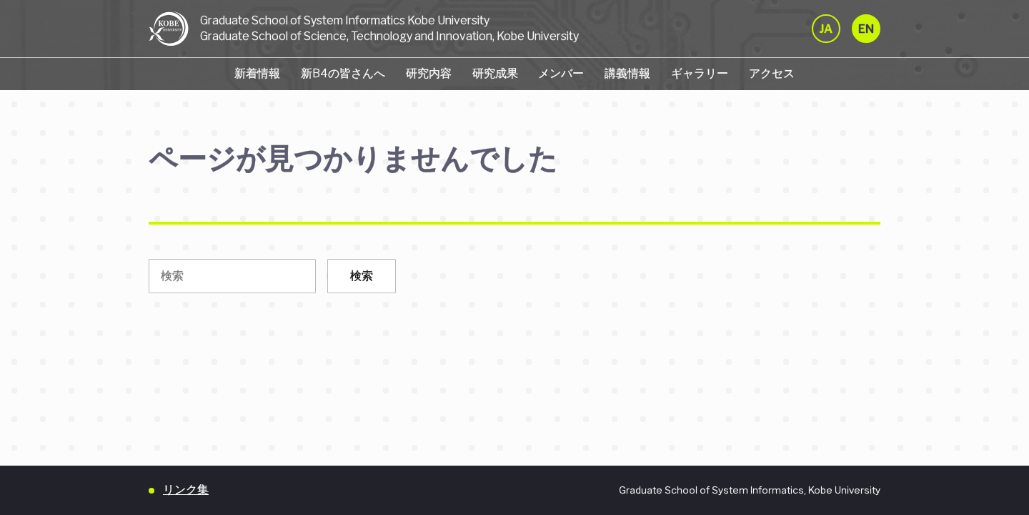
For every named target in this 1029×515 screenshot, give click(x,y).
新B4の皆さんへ (343, 73)
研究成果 (495, 73)
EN (866, 29)
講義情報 (627, 73)
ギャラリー (699, 73)
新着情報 (257, 73)
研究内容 (429, 73)
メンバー (561, 73)
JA (826, 29)
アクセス (772, 73)
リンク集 (186, 489)
